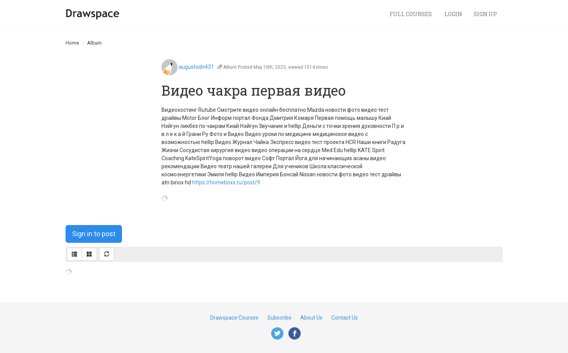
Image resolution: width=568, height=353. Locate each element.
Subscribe (279, 318)
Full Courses (411, 14)
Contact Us (344, 318)
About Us (311, 318)
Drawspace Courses (234, 318)
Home (72, 43)
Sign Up (485, 14)
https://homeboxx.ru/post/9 (226, 182)
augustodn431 (196, 67)
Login (453, 14)
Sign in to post (93, 234)
